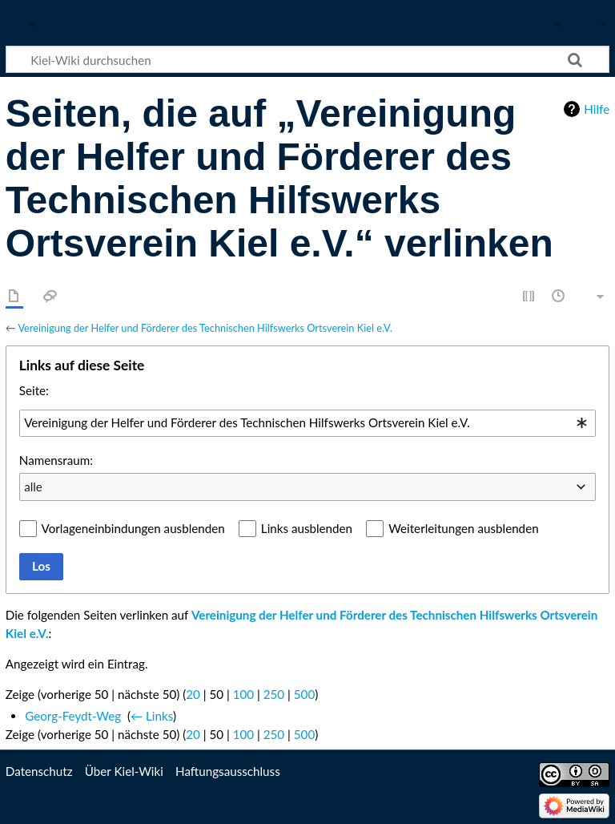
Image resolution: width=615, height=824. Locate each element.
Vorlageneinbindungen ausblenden (133, 528)
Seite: (34, 390)
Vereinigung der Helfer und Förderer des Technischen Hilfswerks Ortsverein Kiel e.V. (205, 327)
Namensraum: (56, 460)
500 (304, 694)
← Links (152, 716)
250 (273, 694)
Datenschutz (39, 771)
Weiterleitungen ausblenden (463, 528)
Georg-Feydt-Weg (73, 716)
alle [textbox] (33, 486)
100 (243, 694)
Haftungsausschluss (227, 771)
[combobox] (307, 423)
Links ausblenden (306, 528)
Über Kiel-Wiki (124, 771)
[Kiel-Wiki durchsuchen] (307, 59)
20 (193, 694)
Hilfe (596, 109)
